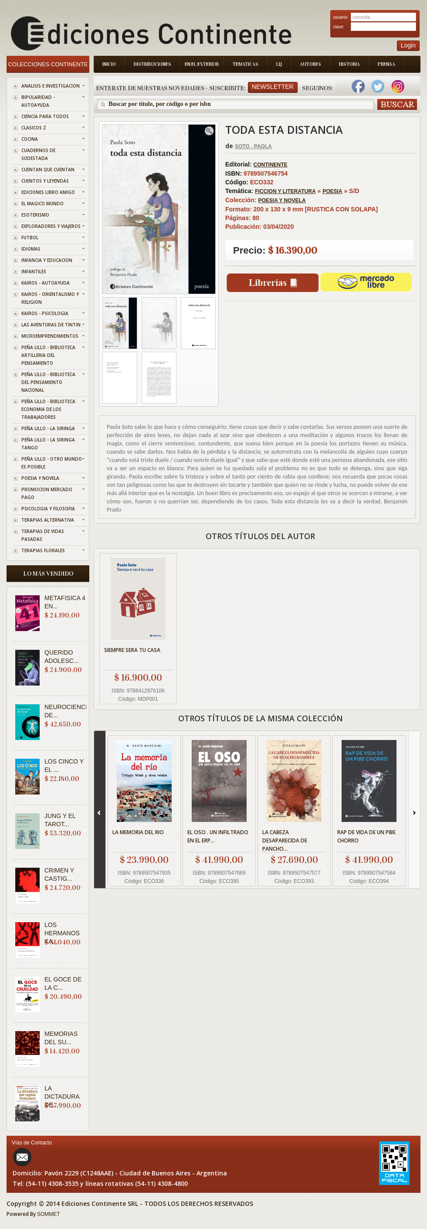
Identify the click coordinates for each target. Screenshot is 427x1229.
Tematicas (245, 64)
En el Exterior (202, 64)
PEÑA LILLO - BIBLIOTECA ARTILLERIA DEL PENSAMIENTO (48, 355)
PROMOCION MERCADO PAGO (46, 493)
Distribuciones (152, 64)
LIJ (279, 64)
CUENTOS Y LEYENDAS (45, 181)
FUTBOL (29, 237)
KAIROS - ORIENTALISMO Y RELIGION (50, 298)
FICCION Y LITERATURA (285, 191)
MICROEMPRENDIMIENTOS (49, 336)
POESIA (332, 191)
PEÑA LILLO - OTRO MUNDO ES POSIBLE (51, 463)
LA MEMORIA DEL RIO (138, 832)
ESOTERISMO (35, 215)
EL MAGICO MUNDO (42, 203)
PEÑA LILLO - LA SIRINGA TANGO (48, 444)
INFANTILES (33, 271)
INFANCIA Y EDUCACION (46, 260)
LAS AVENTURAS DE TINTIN (51, 325)
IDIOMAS (31, 249)
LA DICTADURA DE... (61, 1096)
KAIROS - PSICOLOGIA (44, 313)
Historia (349, 64)
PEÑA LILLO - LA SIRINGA (48, 428)
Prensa (386, 64)
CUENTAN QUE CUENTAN (48, 169)
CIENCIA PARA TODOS (45, 116)
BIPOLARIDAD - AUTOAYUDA (38, 101)
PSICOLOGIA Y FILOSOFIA (48, 509)
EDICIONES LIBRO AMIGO (48, 192)
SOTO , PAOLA (253, 146)
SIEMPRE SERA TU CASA (132, 650)
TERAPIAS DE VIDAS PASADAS (42, 535)
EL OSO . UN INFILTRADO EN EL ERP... (217, 836)
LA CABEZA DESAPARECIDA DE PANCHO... (284, 840)
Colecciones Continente (48, 64)
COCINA (29, 139)
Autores (310, 64)
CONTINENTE (271, 165)
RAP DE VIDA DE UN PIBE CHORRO (366, 836)
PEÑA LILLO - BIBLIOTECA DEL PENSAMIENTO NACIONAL (48, 382)
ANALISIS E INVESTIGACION (50, 86)
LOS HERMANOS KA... (62, 933)
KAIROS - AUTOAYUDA (45, 283)
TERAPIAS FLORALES (43, 550)
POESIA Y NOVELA (40, 478)
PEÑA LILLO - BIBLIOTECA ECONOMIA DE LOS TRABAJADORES (48, 409)
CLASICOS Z (33, 128)
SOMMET (48, 1214)
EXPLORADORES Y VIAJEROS (51, 226)
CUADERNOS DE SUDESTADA (38, 154)
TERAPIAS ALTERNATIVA (47, 520)
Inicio (109, 64)
